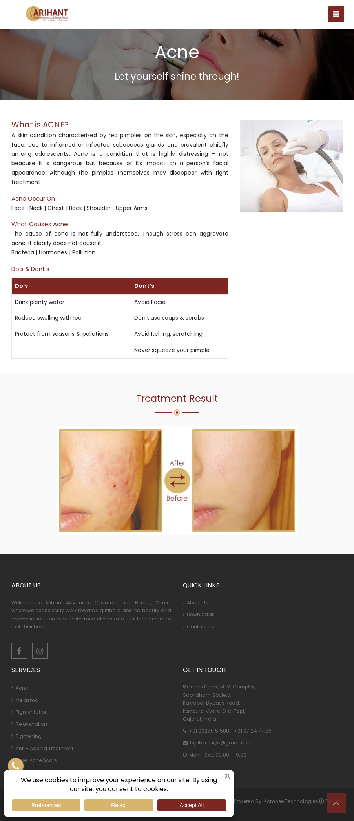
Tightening (29, 736)
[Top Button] (336, 803)
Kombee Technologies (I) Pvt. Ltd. (303, 801)
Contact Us (198, 626)
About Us (195, 602)
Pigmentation (32, 712)
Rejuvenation (31, 724)
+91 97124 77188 (252, 730)
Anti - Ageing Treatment (44, 748)
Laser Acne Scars (36, 760)
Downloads (199, 614)
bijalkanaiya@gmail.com (220, 742)
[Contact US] (16, 766)
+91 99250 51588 (209, 730)
